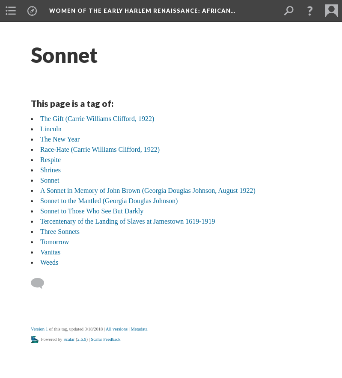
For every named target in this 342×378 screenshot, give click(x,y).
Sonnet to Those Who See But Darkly (91, 211)
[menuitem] (10, 10)
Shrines (50, 170)
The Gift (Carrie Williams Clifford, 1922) (97, 118)
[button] (310, 10)
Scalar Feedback (105, 339)
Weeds (49, 262)
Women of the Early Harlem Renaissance (142, 10)
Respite (50, 159)
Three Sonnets (60, 231)
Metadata (139, 329)
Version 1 (39, 329)
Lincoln (51, 129)
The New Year (60, 139)
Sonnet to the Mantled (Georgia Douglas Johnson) (109, 200)
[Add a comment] (41, 283)
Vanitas (50, 252)
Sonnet (49, 180)
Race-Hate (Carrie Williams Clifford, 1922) (100, 149)
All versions (117, 329)
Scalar (68, 339)
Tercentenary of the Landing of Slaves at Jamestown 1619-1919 (127, 221)
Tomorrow (54, 241)
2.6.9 (81, 339)
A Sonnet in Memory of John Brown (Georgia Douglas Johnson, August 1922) (148, 190)
